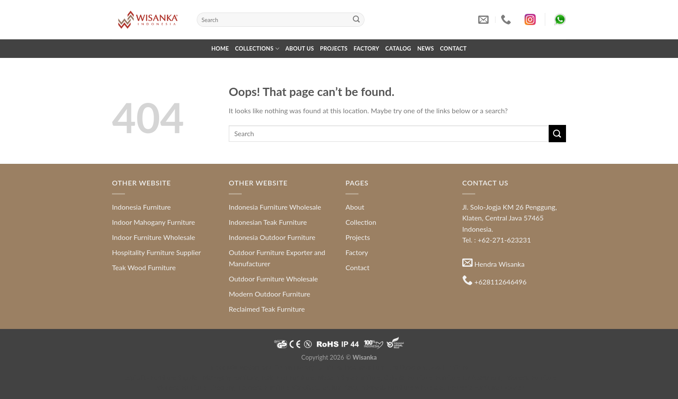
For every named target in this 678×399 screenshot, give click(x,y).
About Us (299, 48)
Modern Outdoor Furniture (269, 294)
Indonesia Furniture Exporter (485, 387)
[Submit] (356, 20)
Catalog (398, 48)
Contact (453, 48)
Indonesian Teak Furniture (268, 222)
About (355, 207)
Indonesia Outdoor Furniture (272, 237)
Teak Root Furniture (287, 377)
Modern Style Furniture (349, 377)
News (425, 48)
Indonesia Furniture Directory (385, 367)
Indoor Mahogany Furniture (153, 222)
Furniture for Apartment (468, 377)
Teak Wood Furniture (144, 267)
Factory (366, 48)
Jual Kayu (344, 387)
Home (220, 48)
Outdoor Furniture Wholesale (273, 279)
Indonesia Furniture (141, 207)
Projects (334, 48)
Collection (360, 222)
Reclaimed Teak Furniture (267, 309)
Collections (257, 49)
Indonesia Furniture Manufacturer (282, 387)
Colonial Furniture (408, 377)
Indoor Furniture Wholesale (153, 237)
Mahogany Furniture (230, 377)
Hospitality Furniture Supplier (156, 252)
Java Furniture (448, 367)
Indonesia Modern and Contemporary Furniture (276, 367)
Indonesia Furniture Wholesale (275, 207)
